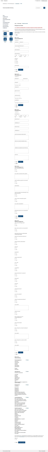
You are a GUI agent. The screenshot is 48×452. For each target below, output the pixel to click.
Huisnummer (25, 78)
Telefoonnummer (17, 95)
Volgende (20, 69)
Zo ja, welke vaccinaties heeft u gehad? (21, 173)
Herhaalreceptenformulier (6, 19)
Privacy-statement (5, 25)
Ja (16, 169)
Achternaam (22, 45)
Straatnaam (17, 78)
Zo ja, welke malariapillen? (19, 203)
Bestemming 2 (17, 126)
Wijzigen (27, 371)
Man (16, 59)
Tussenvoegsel (17, 45)
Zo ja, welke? (17, 304)
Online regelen (5, 18)
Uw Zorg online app (5, 23)
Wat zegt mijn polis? (6, 26)
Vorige (16, 34)
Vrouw (17, 61)
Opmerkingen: (17, 185)
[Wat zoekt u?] (39, 8)
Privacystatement (21, 436)
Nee (16, 171)
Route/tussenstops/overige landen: (20, 134)
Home (4, 15)
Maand (20, 56)
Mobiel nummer (17, 91)
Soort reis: (16, 154)
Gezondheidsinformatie (6, 22)
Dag (15, 56)
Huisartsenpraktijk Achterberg (8, 7)
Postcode (16, 82)
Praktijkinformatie (5, 16)
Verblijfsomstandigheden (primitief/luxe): (21, 147)
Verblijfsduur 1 (17, 122)
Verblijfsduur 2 (17, 130)
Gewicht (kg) (17, 65)
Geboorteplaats (17, 49)
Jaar (25, 56)
